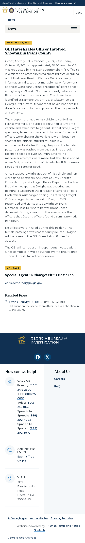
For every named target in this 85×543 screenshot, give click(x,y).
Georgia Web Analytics (22, 537)
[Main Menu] (78, 10)
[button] (74, 29)
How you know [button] (63, 3)
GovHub (39, 530)
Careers (59, 378)
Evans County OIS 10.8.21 (26, 302)
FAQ (57, 386)
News (11, 19)
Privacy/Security (61, 518)
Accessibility (39, 518)
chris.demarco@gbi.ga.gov (23, 283)
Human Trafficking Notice (64, 525)
